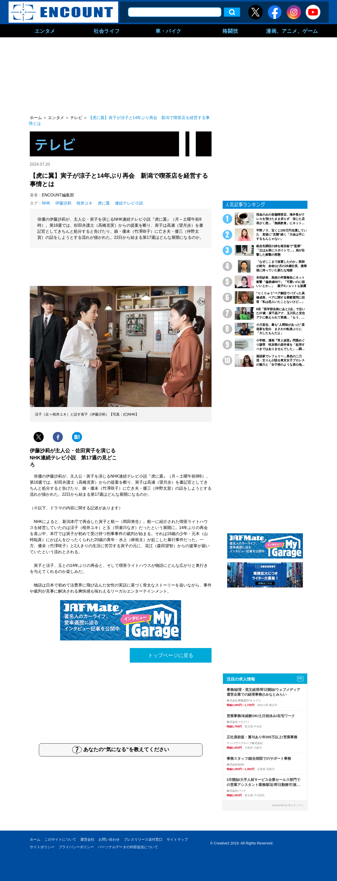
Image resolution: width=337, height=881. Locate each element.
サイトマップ (177, 839)
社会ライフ (107, 31)
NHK (46, 203)
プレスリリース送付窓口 (143, 839)
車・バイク (168, 31)
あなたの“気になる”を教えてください (120, 750)
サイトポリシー (42, 847)
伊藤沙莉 (63, 203)
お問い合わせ (109, 839)
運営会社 (87, 839)
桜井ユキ (84, 203)
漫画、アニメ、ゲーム (292, 31)
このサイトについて (60, 839)
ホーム (35, 839)
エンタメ (45, 31)
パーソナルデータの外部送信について (128, 847)
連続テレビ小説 (129, 203)
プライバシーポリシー (76, 847)
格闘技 (230, 31)
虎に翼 (104, 203)
